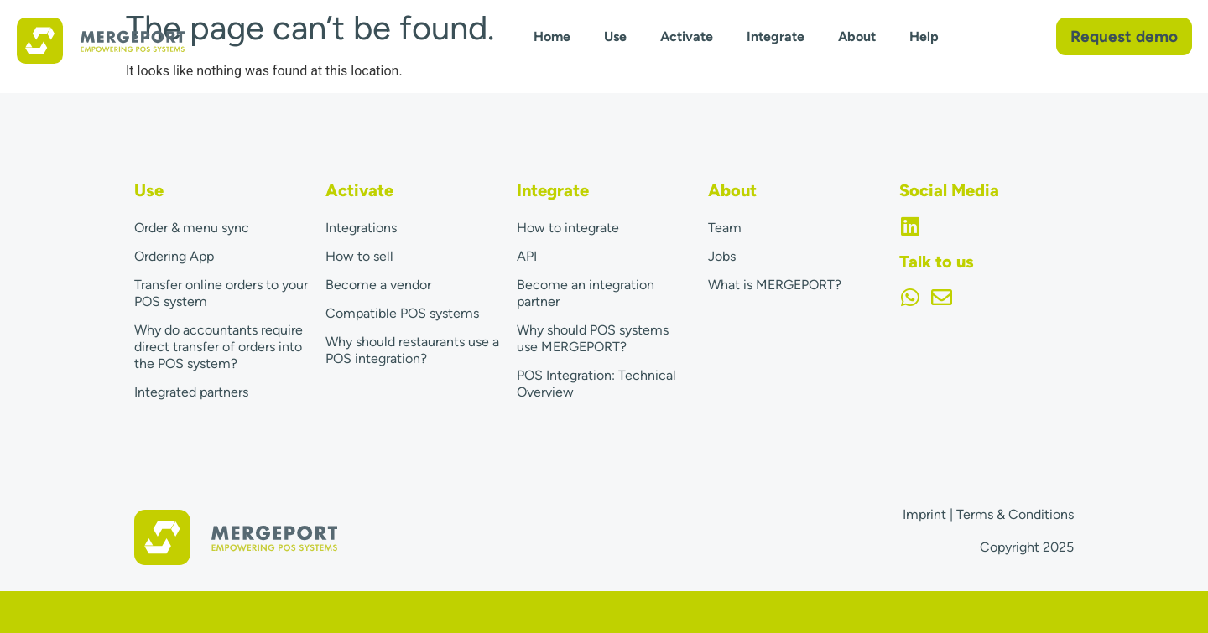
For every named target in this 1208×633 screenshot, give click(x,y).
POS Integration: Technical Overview (596, 383)
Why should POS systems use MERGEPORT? (593, 338)
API (527, 256)
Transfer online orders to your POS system (221, 293)
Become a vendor (378, 285)
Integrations (361, 228)
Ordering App (174, 256)
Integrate (775, 36)
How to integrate (568, 228)
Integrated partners (191, 392)
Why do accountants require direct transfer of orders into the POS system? (218, 346)
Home (552, 36)
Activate (686, 36)
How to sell (359, 256)
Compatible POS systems (402, 313)
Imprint (924, 514)
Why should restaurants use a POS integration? (412, 350)
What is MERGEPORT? (774, 285)
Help (924, 36)
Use (615, 36)
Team (725, 228)
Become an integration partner (585, 293)
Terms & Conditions (1015, 514)
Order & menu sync (191, 228)
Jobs (722, 256)
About (857, 36)
